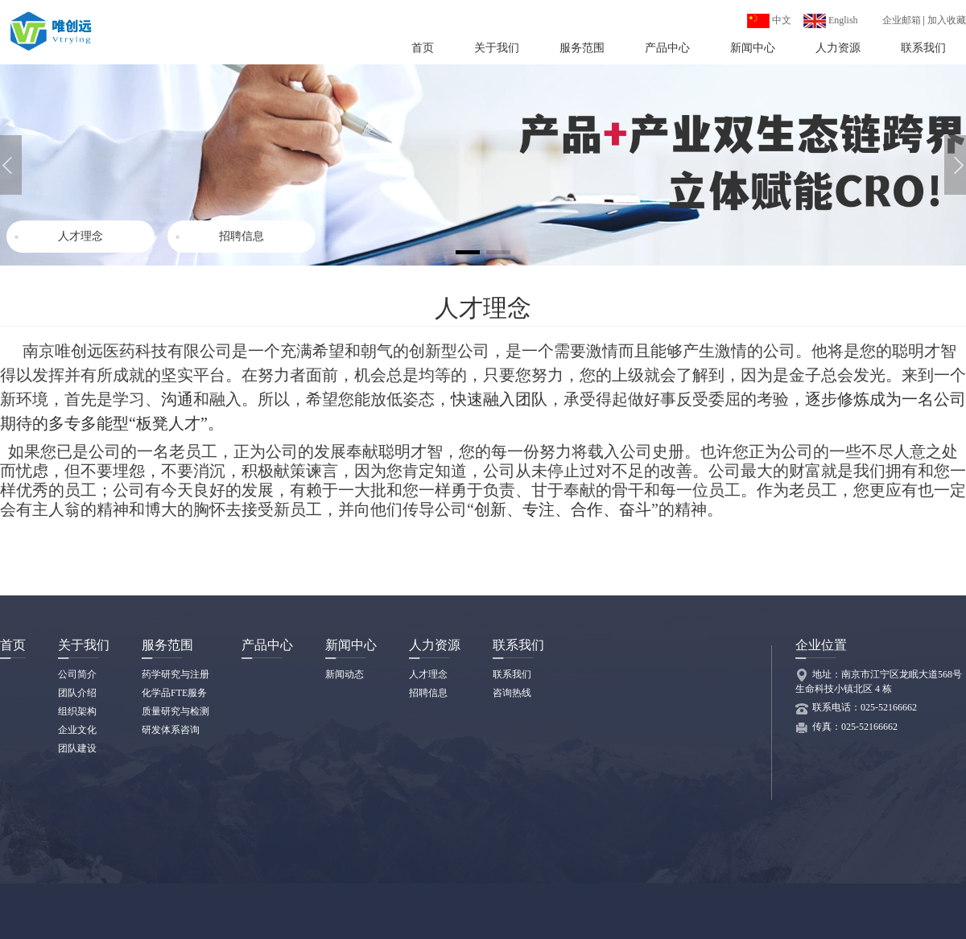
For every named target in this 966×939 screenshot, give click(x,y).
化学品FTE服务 (174, 692)
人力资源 (838, 48)
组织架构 (77, 711)
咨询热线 (512, 692)
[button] (955, 165)
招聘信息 (241, 236)
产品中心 (667, 48)
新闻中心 (752, 48)
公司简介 (77, 674)
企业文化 (77, 729)
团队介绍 (77, 692)
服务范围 (582, 48)
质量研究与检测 (175, 711)
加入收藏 (946, 20)
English (830, 20)
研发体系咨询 (171, 729)
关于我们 (496, 48)
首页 (422, 48)
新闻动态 (344, 674)
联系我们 (923, 48)
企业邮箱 (901, 20)
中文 (769, 20)
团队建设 (77, 748)
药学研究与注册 (175, 674)
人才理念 (80, 236)
